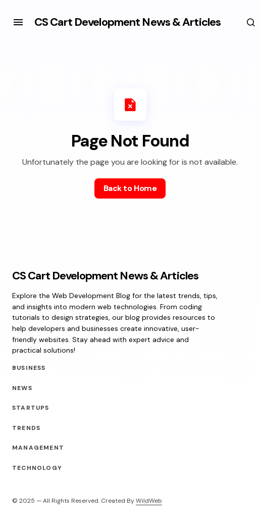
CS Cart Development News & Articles (127, 22)
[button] (18, 22)
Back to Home (130, 188)
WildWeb (149, 501)
